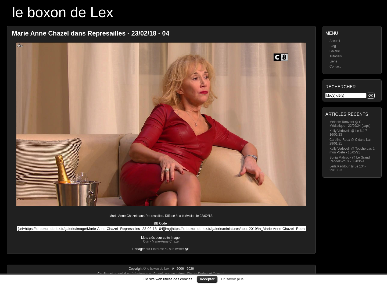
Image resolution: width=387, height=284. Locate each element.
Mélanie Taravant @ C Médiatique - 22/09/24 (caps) (350, 124)
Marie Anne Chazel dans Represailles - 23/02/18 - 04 (90, 33)
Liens (333, 61)
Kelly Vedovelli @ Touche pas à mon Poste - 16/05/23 (351, 150)
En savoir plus (232, 279)
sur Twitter (176, 249)
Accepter (207, 279)
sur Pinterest (155, 249)
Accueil (334, 41)
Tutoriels (335, 56)
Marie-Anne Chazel (166, 241)
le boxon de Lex (62, 12)
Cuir (146, 241)
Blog (332, 46)
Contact (335, 66)
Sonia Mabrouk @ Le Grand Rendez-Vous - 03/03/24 (349, 159)
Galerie (334, 51)
